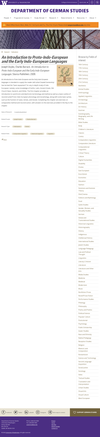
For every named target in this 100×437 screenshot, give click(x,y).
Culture (81, 156)
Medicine (81, 278)
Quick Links (82, 2)
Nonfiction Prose (84, 292)
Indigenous (82, 234)
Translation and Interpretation (84, 383)
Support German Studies (85, 412)
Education (82, 181)
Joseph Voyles (18, 119)
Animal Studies (83, 89)
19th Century (83, 75)
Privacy (53, 421)
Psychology (82, 324)
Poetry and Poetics (85, 310)
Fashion (81, 185)
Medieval (81, 282)
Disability (81, 164)
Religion (81, 345)
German (81, 214)
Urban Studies (83, 388)
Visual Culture (83, 395)
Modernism (82, 285)
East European (83, 171)
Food (80, 201)
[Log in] (92, 2)
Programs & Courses (21, 18)
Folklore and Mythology (87, 198)
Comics (81, 136)
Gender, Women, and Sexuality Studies (86, 209)
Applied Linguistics (85, 96)
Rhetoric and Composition (83, 349)
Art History (82, 107)
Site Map (53, 425)
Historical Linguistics (37, 134)
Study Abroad (39, 18)
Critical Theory (83, 153)
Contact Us (54, 428)
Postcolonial (82, 320)
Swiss (80, 375)
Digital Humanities (85, 160)
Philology (81, 303)
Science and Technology (87, 358)
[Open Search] (97, 2)
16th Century (83, 64)
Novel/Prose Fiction (85, 296)
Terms (53, 423)
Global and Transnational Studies (86, 219)
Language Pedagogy (86, 248)
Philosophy (82, 306)
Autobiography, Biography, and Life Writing (85, 116)
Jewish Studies (83, 245)
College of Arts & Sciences (69, 2)
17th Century (83, 68)
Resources (81, 18)
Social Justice (83, 368)
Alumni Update (55, 426)
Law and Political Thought (84, 253)
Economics (82, 178)
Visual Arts (82, 391)
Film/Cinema (82, 194)
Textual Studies (84, 378)
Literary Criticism (84, 261)
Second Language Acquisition (85, 363)
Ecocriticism (82, 174)
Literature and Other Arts (86, 269)
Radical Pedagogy (84, 338)
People (6, 18)
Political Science (84, 313)
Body (80, 126)
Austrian (81, 110)
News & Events (66, 18)
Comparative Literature (87, 143)
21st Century (83, 82)
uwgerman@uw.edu (75, 25)
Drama (80, 167)
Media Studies (83, 275)
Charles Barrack (31, 119)
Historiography (84, 227)
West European (84, 398)
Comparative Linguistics (20, 134)
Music (80, 289)
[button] (65, 75)
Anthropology (83, 93)
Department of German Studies (50, 10)
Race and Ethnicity (85, 334)
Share (4, 140)
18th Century (83, 71)
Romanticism (83, 355)
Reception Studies (85, 341)
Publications (14, 52)
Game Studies (83, 205)
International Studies (86, 241)
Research (52, 18)
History (81, 231)
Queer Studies (83, 331)
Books (27, 126)
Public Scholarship (85, 327)
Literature (82, 265)
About (92, 18)
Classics (81, 133)
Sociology (81, 371)
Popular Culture (84, 317)
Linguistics (50, 134)
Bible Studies (83, 122)
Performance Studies (86, 299)
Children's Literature (86, 129)
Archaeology (83, 100)
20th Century (83, 79)
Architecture (82, 103)
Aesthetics (82, 86)
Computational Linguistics (83, 148)
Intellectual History (85, 238)
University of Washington (13, 432)
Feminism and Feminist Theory (86, 189)
